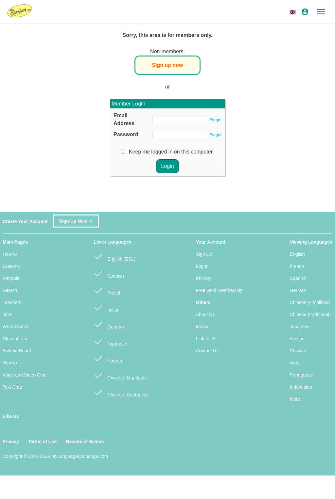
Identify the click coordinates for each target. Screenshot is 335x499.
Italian (106, 307)
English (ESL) (114, 256)
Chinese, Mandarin (120, 375)
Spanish (109, 273)
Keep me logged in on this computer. (171, 151)
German (109, 324)
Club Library (15, 338)
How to (10, 254)
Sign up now (167, 65)
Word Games (16, 326)
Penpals (11, 278)
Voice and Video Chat (24, 375)
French (107, 290)
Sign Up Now (76, 219)
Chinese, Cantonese (121, 392)
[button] (294, 12)
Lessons (11, 266)
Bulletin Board (17, 350)
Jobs (7, 314)
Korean (108, 358)
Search (10, 290)
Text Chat (12, 387)
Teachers (12, 302)
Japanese (110, 341)
